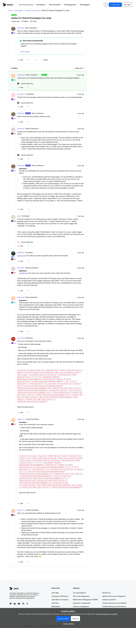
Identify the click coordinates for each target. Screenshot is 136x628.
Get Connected (55, 5)
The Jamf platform (79, 590)
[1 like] (25, 83)
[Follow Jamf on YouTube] (19, 601)
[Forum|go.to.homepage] (8, 4)
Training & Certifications (60, 594)
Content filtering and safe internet (114, 604)
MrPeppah (20, 28)
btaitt (19, 216)
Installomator (21, 256)
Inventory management (81, 604)
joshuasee (20, 128)
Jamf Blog (55, 601)
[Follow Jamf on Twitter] (11, 601)
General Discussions (26, 5)
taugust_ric (21, 417)
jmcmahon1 (21, 94)
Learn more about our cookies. (107, 614)
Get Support (41, 5)
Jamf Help (55, 590)
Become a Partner (58, 608)
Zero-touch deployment (81, 594)
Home (10, 10)
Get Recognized (70, 5)
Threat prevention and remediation (114, 601)
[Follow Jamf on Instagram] (23, 601)
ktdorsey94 (21, 75)
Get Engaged (85, 5)
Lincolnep (20, 338)
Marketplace (56, 604)
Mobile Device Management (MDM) (85, 597)
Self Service (106, 590)
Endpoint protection (109, 597)
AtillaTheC (20, 252)
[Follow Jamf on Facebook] (27, 601)
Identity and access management (114, 594)
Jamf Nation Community (60, 597)
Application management (81, 601)
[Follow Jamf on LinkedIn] (15, 601)
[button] (115, 5)
